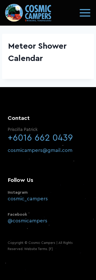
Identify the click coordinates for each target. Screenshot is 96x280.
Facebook (17, 214)
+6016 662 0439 (40, 137)
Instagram (18, 192)
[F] (51, 249)
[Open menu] (84, 12)
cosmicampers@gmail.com (40, 150)
